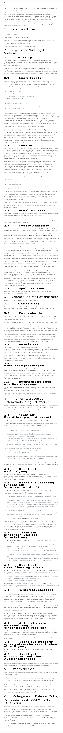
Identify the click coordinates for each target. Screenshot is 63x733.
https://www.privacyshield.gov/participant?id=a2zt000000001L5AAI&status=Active (31, 235)
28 (56, 73)
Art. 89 (43, 616)
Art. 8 (24, 518)
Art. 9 (46, 576)
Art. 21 (17, 504)
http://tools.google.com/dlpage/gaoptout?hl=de (24, 275)
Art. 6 (43, 500)
